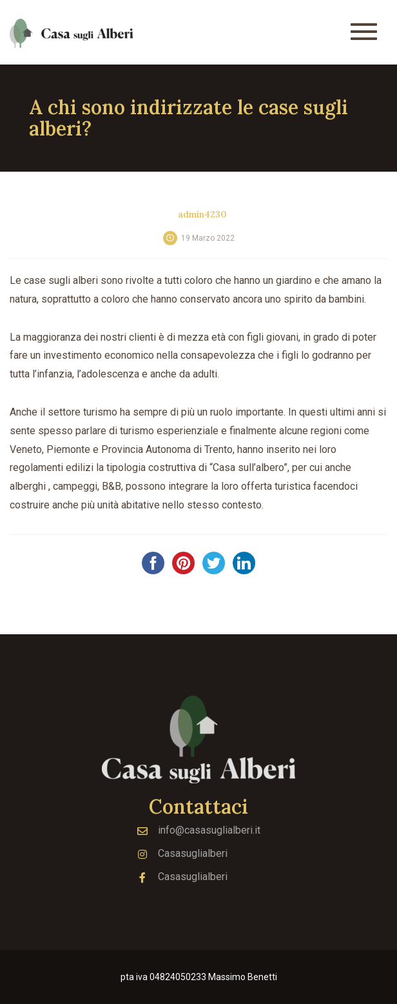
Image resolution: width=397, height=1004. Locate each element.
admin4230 (202, 214)
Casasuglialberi (182, 853)
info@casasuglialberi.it (198, 830)
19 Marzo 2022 (208, 238)
